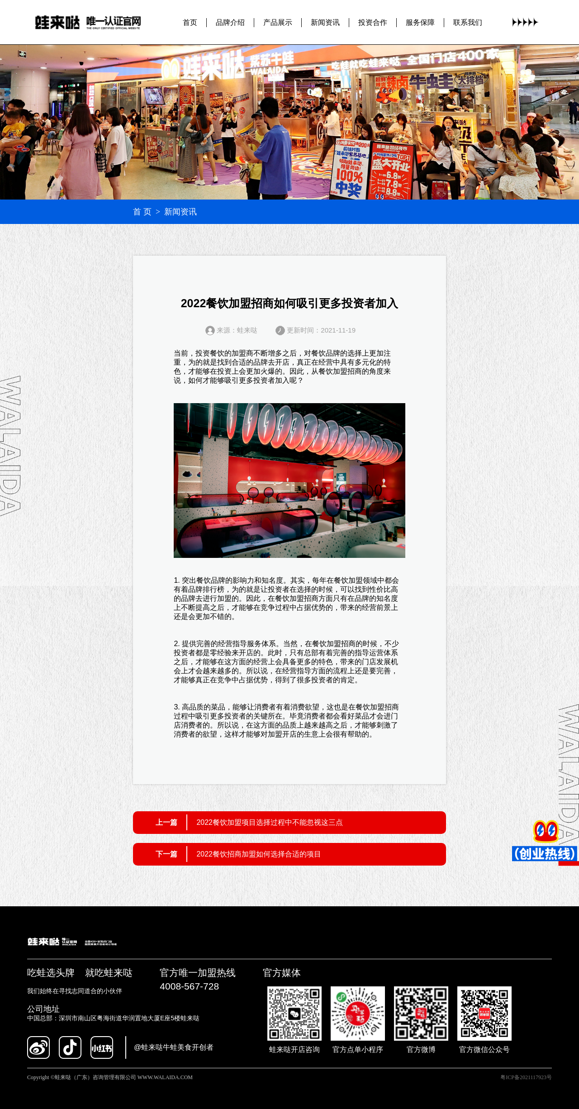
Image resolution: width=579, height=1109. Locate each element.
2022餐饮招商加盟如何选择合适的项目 (258, 854)
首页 (190, 22)
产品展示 (277, 22)
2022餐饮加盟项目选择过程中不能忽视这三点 (269, 822)
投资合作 (372, 22)
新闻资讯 (325, 22)
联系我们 (467, 22)
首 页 (142, 211)
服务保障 (420, 22)
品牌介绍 (230, 22)
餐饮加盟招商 (340, 371)
